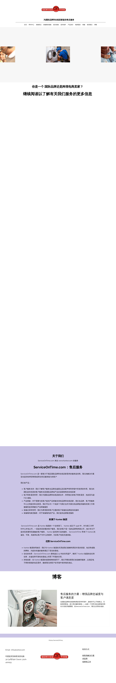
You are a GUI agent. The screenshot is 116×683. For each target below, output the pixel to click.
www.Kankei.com (66, 461)
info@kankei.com (18, 650)
